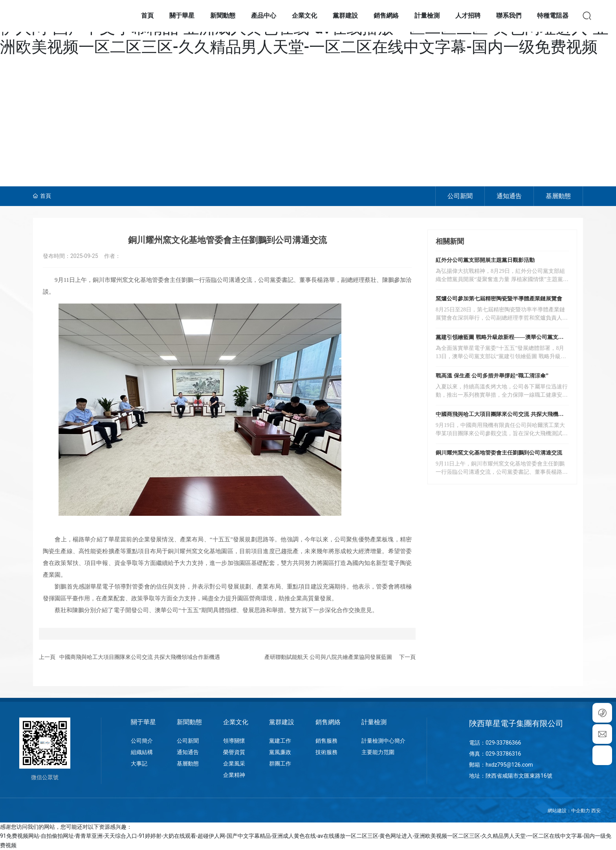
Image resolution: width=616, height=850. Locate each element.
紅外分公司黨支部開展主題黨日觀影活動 (485, 260)
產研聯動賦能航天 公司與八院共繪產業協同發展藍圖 (328, 657)
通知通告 (509, 196)
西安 (596, 810)
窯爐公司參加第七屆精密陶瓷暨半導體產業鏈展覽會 (499, 299)
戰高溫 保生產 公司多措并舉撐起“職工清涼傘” (492, 376)
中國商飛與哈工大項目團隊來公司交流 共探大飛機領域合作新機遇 (139, 657)
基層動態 (558, 196)
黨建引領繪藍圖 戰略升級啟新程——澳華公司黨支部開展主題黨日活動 (500, 340)
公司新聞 (460, 196)
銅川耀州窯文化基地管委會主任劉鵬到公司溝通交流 (499, 453)
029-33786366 (503, 743)
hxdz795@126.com (509, 765)
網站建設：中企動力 (569, 810)
